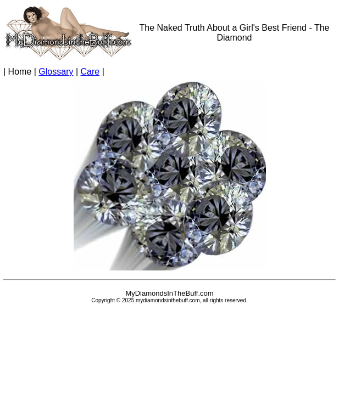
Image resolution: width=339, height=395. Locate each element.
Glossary (55, 71)
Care (90, 71)
